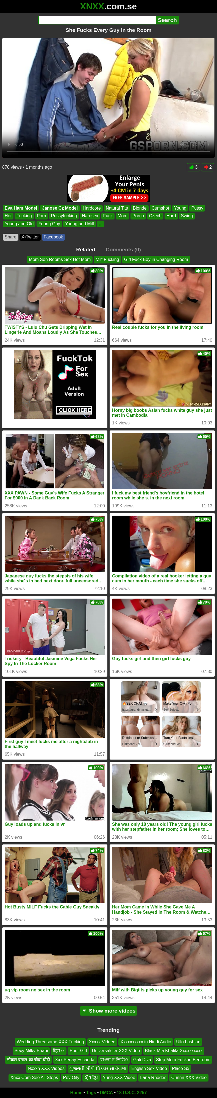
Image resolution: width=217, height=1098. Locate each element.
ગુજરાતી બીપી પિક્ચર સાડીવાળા (97, 1068)
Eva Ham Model (21, 208)
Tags (91, 1092)
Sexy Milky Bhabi (31, 1050)
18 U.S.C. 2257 (132, 1092)
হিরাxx (59, 1050)
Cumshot (160, 208)
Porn (41, 215)
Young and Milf (79, 223)
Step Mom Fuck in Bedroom (183, 1059)
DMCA (106, 1092)
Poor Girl (78, 1050)
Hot (8, 215)
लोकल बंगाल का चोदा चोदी (28, 1059)
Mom (122, 215)
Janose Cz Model (60, 208)
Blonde (140, 208)
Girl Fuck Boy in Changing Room (156, 259)
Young (180, 208)
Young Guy (49, 223)
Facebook (53, 237)
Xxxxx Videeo (102, 1041)
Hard (171, 215)
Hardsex (90, 215)
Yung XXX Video (119, 1077)
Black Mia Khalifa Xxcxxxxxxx (174, 1050)
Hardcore (92, 208)
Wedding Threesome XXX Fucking (50, 1041)
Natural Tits (117, 208)
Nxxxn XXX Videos (46, 1068)
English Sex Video (149, 1068)
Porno (138, 215)
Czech (155, 215)
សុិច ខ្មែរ (91, 1077)
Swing (187, 215)
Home (76, 1092)
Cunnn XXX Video (189, 1077)
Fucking (24, 215)
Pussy (197, 208)
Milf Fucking (107, 259)
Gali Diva (142, 1059)
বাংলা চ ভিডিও (114, 1059)
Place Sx (180, 1068)
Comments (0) (123, 249)
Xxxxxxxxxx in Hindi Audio (145, 1041)
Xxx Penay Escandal (75, 1059)
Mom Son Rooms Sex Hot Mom (60, 259)
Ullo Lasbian (188, 1041)
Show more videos (109, 1011)
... (100, 223)
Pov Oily (71, 1077)
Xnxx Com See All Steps (34, 1077)
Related (85, 249)
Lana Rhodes (153, 1077)
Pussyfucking (64, 215)
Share (10, 237)
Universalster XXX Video (116, 1050)
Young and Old (19, 223)
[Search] (97, 20)
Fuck (108, 215)
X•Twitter (30, 237)
